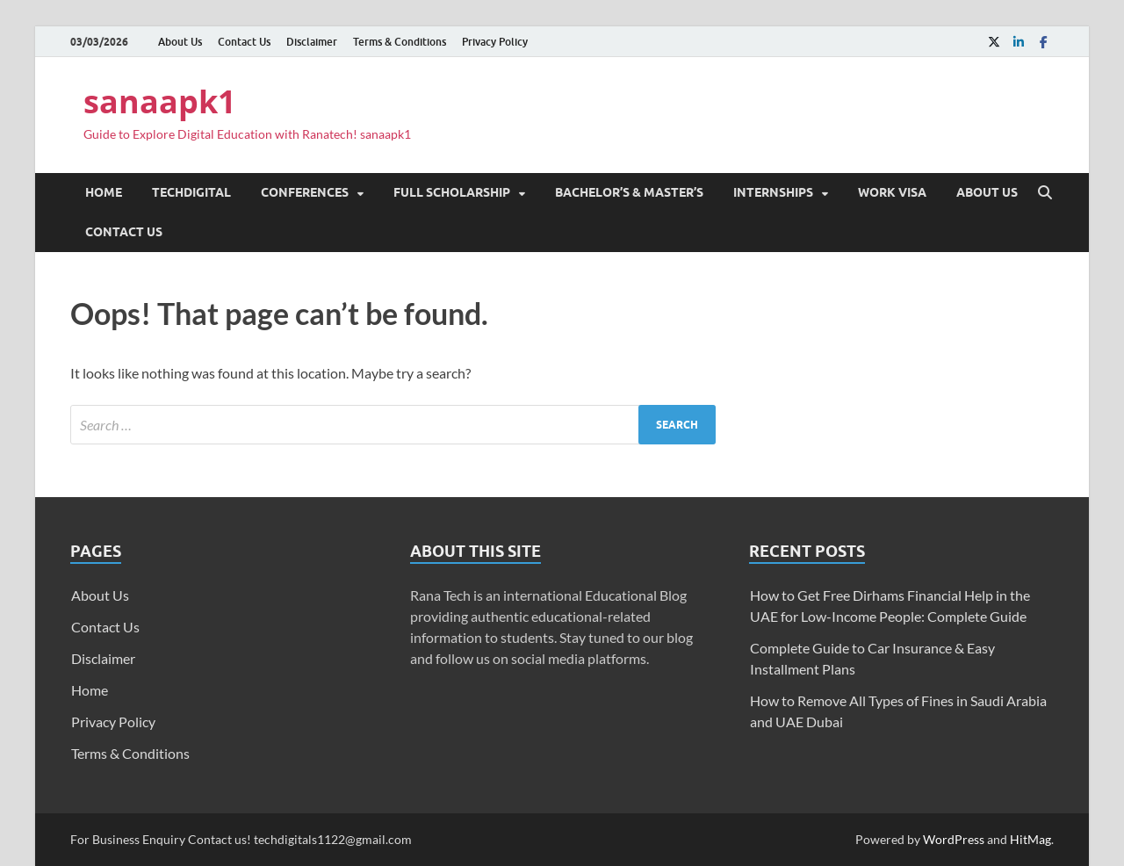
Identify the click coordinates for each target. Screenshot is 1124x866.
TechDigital (191, 192)
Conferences (305, 192)
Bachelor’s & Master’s (629, 192)
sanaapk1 (159, 101)
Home (103, 192)
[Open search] (1045, 193)
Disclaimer (311, 41)
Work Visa (892, 192)
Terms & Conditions (399, 41)
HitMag (1030, 839)
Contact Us (244, 41)
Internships (773, 192)
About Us (180, 41)
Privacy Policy (495, 41)
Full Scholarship (451, 192)
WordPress (953, 839)
